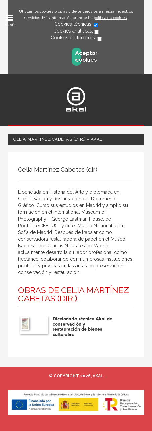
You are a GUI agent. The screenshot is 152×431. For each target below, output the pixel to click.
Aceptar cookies (78, 56)
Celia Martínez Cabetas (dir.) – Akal (57, 139)
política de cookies (110, 17)
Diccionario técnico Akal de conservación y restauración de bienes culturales (82, 326)
